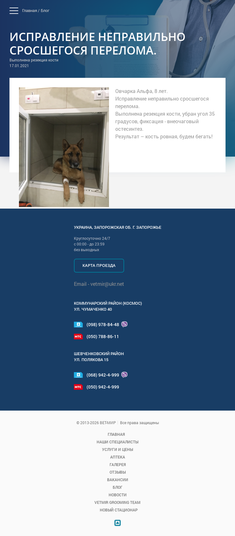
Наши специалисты (117, 441)
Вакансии (117, 479)
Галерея (118, 464)
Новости (118, 494)
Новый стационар (119, 509)
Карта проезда (99, 265)
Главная (116, 434)
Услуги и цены (117, 449)
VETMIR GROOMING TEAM (117, 502)
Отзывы (118, 472)
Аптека (117, 456)
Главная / (30, 10)
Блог (45, 10)
